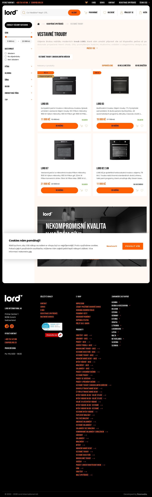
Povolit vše (132, 246)
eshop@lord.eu (37, 2)
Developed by (135, 494)
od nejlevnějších (124, 65)
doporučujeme (107, 65)
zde (30, 251)
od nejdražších (141, 65)
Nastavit (112, 246)
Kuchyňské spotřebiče (55, 24)
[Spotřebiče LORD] (11, 12)
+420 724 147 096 (22, 2)
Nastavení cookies (47, 317)
